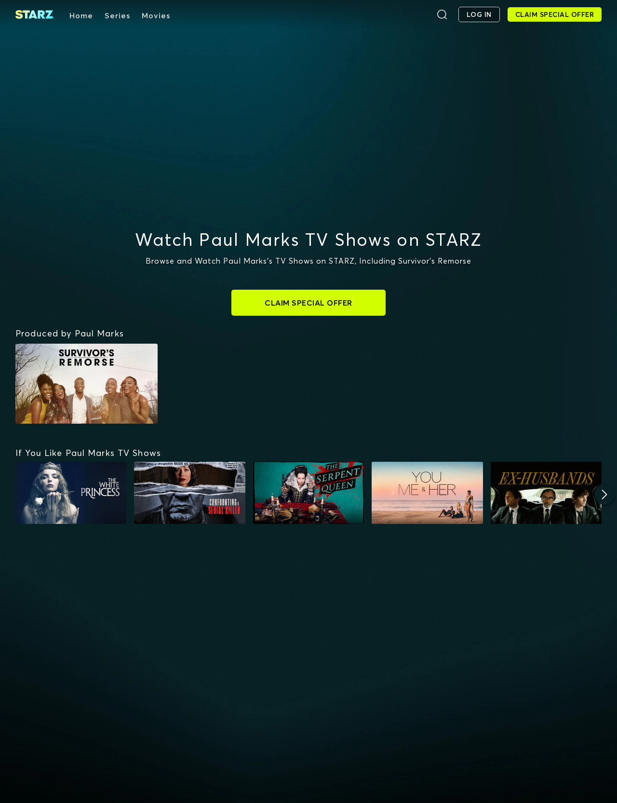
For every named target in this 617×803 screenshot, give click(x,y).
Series (117, 15)
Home (81, 15)
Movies (156, 15)
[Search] (442, 14)
